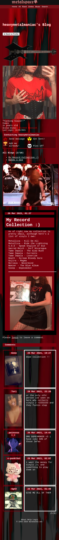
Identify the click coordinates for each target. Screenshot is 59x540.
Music (37, 6)
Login (35, 537)
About (23, 537)
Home (14, 6)
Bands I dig (15, 164)
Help (29, 537)
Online (31, 6)
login (15, 351)
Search (45, 6)
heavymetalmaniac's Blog (27, 25)
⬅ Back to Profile (11, 35)
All (19, 6)
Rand (24, 6)
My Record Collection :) (23, 161)
